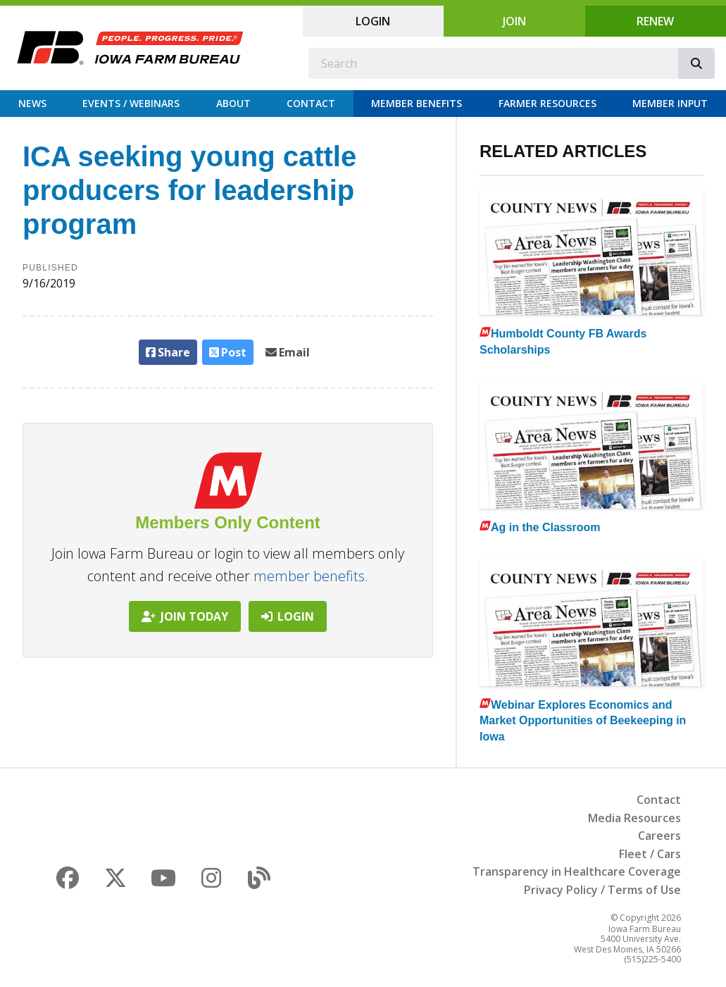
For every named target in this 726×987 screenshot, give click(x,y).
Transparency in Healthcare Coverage (576, 871)
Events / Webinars (131, 103)
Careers (659, 835)
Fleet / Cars (650, 854)
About (233, 103)
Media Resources (634, 818)
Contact (311, 103)
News (32, 103)
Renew (655, 21)
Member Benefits (416, 103)
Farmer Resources (547, 103)
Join (514, 21)
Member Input (670, 103)
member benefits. (311, 575)
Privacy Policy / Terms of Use (602, 890)
